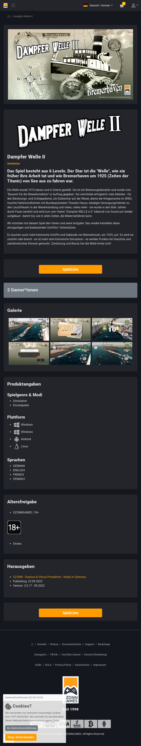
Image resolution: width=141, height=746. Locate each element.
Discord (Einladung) (95, 654)
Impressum (99, 664)
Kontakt (41, 644)
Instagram (40, 654)
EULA (48, 664)
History (54, 644)
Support (89, 644)
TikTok (54, 654)
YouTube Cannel (70, 654)
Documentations (71, 644)
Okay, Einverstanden (21, 737)
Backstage (104, 644)
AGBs (38, 664)
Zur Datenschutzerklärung (21, 728)
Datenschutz (82, 664)
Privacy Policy (63, 664)
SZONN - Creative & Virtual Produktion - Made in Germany (49, 577)
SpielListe (70, 269)
